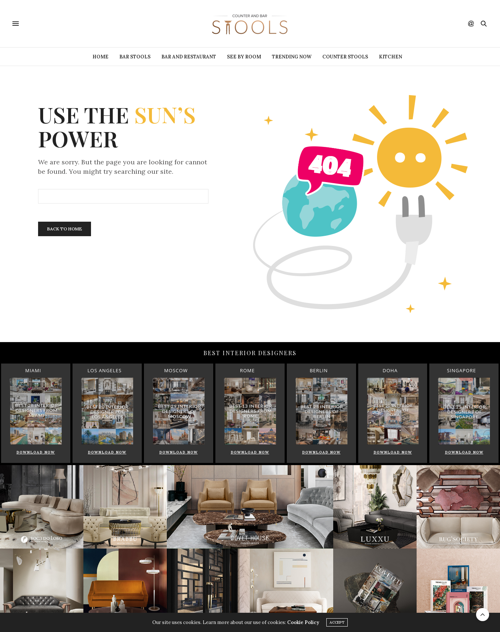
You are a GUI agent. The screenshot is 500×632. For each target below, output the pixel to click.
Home (100, 57)
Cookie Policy (303, 623)
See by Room (244, 57)
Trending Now (291, 57)
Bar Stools (134, 57)
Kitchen (390, 57)
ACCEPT (337, 622)
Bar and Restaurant (188, 57)
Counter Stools (345, 57)
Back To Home (64, 228)
